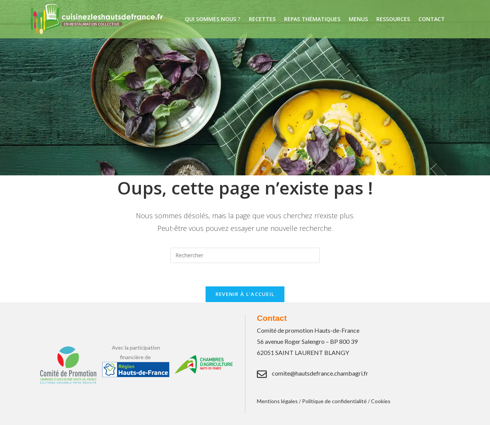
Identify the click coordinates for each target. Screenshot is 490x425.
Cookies (380, 401)
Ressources (393, 19)
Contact (431, 19)
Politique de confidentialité (334, 401)
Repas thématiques (312, 19)
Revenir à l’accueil (245, 294)
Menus (358, 19)
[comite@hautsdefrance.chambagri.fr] (262, 374)
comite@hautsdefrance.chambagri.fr (320, 373)
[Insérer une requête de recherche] (245, 255)
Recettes (262, 19)
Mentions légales (277, 401)
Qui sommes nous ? (212, 19)
